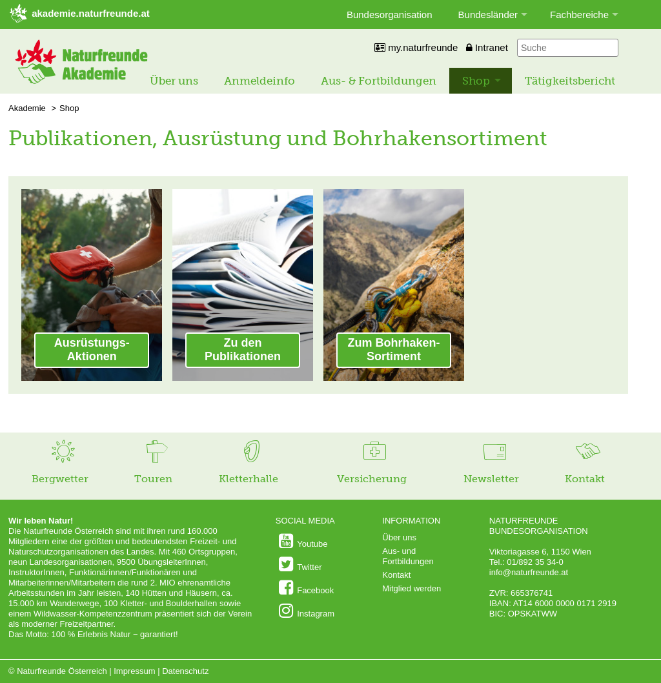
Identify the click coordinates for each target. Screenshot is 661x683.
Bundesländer (488, 14)
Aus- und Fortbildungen (408, 556)
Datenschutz (185, 671)
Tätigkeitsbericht (570, 80)
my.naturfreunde (416, 47)
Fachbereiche (579, 14)
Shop (476, 80)
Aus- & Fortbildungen (378, 80)
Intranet (487, 47)
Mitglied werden (411, 588)
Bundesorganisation (389, 14)
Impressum (134, 671)
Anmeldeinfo (259, 80)
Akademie (27, 108)
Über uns (174, 80)
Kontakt (396, 575)
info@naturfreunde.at (528, 572)
